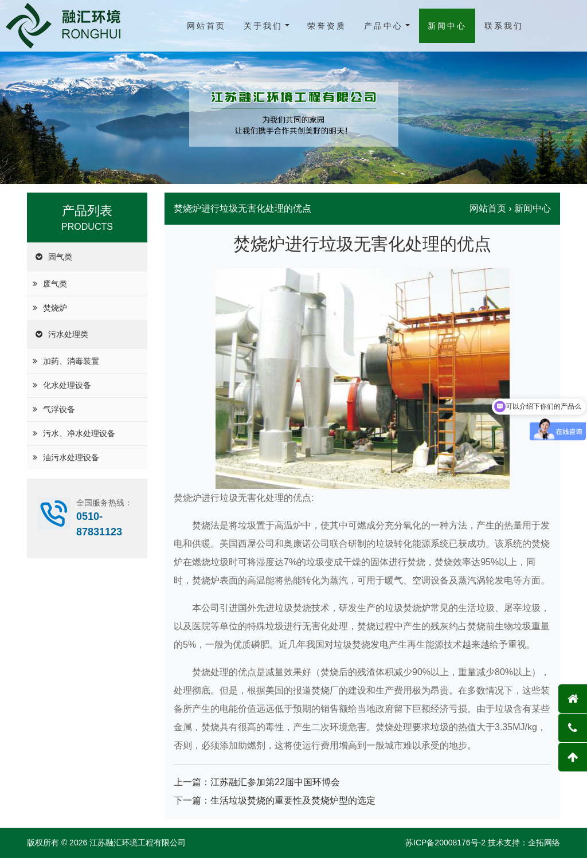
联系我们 (503, 25)
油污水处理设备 (71, 457)
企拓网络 (544, 842)
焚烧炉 (55, 307)
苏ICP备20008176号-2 (445, 842)
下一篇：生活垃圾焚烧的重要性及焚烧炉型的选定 (274, 800)
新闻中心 (447, 25)
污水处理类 (68, 334)
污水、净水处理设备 (79, 433)
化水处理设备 (67, 385)
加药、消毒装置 (71, 361)
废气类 (55, 283)
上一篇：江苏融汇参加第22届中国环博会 (257, 782)
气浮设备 (59, 409)
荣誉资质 (326, 25)
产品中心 (383, 25)
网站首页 (206, 25)
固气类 (60, 256)
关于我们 (263, 25)
